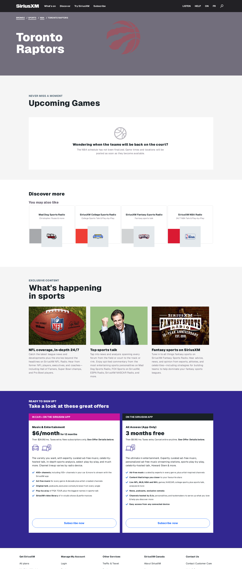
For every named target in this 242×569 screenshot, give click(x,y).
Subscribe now (74, 523)
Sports (32, 17)
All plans (24, 563)
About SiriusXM (152, 563)
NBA (42, 17)
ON (207, 6)
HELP (198, 6)
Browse (20, 17)
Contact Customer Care (199, 563)
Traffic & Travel (111, 563)
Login (64, 563)
